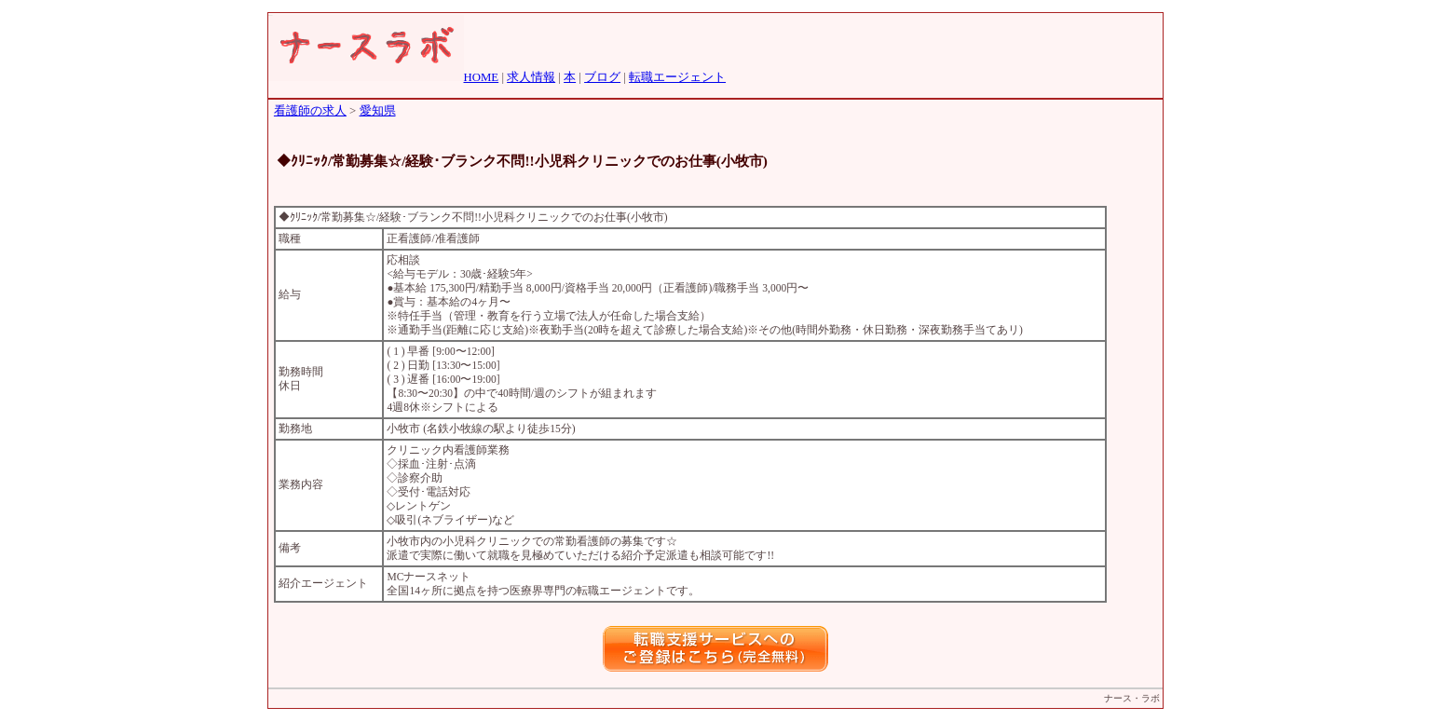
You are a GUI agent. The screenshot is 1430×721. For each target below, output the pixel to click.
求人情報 (531, 77)
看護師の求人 (310, 110)
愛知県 (378, 110)
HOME (481, 77)
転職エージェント (677, 77)
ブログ (602, 77)
